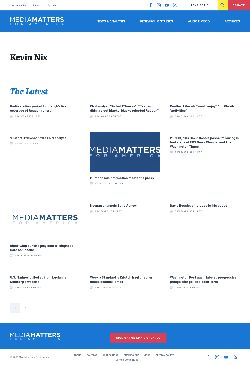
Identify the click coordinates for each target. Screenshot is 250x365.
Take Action (201, 5)
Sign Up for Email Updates (138, 337)
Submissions (131, 355)
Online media (19, 5)
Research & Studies (156, 21)
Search (223, 5)
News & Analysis (111, 21)
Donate (239, 5)
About (77, 355)
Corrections (110, 355)
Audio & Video (199, 21)
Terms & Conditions (126, 359)
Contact (92, 355)
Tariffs (36, 5)
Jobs (147, 355)
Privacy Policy (165, 355)
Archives (232, 21)
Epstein (52, 5)
